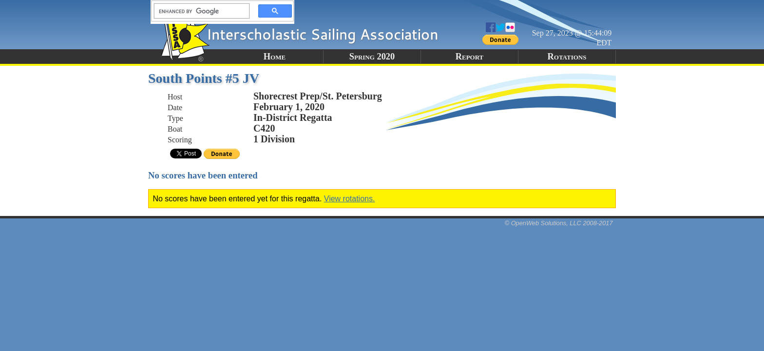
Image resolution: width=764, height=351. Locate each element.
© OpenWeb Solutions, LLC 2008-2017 (559, 223)
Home (275, 56)
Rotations (567, 56)
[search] (199, 11)
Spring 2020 (372, 56)
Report (470, 56)
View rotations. (349, 199)
